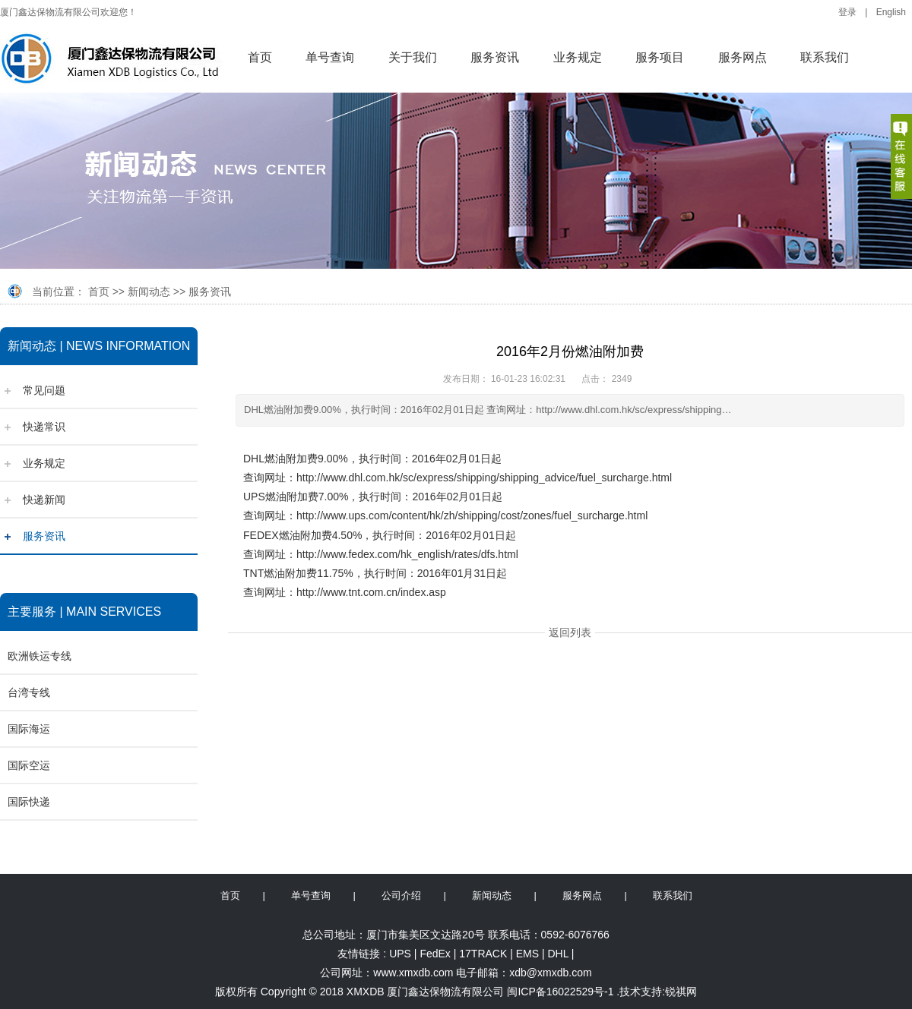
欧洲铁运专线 (39, 656)
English (891, 12)
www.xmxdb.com (413, 972)
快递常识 (44, 427)
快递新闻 (44, 499)
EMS (527, 954)
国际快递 (29, 802)
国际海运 (29, 729)
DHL (557, 954)
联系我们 (824, 57)
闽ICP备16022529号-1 (560, 991)
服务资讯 (494, 57)
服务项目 (659, 57)
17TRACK (483, 954)
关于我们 (412, 57)
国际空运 (29, 765)
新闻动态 (149, 291)
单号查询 (330, 57)
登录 (847, 12)
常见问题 (44, 390)
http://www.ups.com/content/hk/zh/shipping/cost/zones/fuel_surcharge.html (472, 515)
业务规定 (577, 57)
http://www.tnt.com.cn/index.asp (371, 592)
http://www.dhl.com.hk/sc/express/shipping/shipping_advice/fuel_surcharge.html (484, 477)
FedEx (435, 954)
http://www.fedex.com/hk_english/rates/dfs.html (407, 554)
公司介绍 (401, 895)
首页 (260, 57)
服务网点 (742, 57)
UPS (400, 954)
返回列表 (570, 632)
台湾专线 (29, 692)
